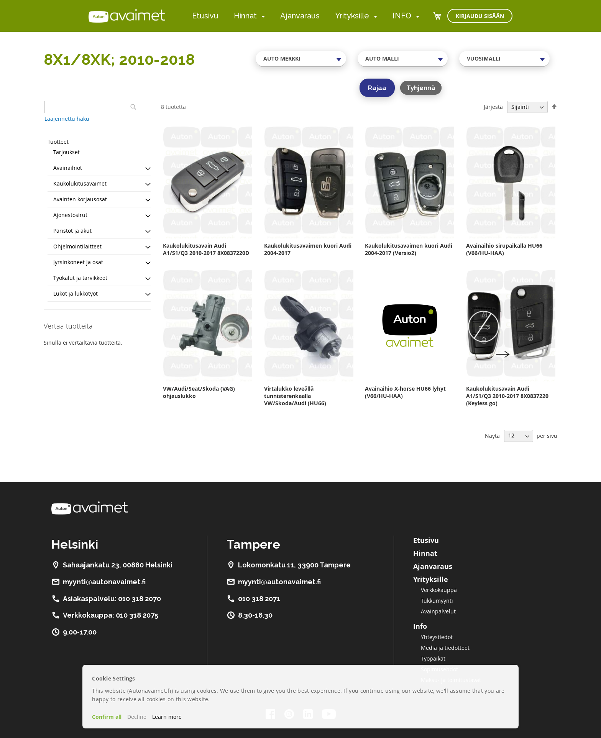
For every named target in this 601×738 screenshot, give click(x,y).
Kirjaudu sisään (480, 16)
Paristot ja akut (72, 230)
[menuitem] (261, 16)
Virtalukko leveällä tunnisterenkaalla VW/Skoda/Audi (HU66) (295, 396)
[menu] (305, 16)
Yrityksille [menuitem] (352, 15)
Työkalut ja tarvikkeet (80, 277)
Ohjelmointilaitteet (77, 246)
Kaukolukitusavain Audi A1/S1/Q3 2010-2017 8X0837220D (206, 249)
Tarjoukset (66, 152)
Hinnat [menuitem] (245, 15)
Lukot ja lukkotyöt (75, 293)
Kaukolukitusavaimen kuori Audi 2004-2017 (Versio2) (408, 249)
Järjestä (493, 106)
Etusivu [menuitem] (205, 15)
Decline (136, 716)
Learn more (167, 716)
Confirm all (107, 716)
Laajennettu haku (66, 118)
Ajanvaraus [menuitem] (300, 15)
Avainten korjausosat (80, 199)
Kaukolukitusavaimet (80, 183)
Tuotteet (58, 141)
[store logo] (127, 15)
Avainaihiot (67, 167)
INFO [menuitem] (401, 15)
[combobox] (301, 58)
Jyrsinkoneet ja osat (78, 262)
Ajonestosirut (70, 215)
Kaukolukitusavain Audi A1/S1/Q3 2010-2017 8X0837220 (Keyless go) (507, 396)
